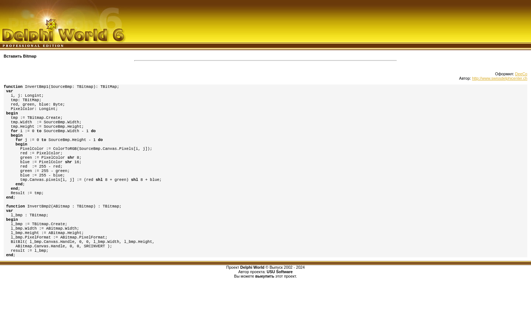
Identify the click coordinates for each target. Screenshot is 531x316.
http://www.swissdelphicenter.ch (499, 78)
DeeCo (521, 74)
